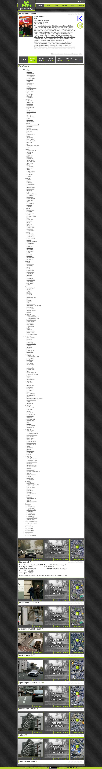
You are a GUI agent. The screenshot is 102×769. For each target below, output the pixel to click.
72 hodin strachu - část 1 (33, 431)
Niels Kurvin (53, 45)
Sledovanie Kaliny (27, 761)
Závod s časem (30, 225)
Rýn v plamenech (31, 393)
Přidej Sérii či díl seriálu (71, 54)
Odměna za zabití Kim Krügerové (34, 398)
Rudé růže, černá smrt (31, 523)
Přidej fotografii (49, 575)
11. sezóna (28, 314)
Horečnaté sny (30, 158)
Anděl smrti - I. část (32, 458)
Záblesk (28, 291)
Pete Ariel (64, 35)
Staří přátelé (29, 390)
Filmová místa (32, 59)
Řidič (28, 302)
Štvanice (29, 179)
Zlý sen (28, 169)
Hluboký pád (29, 200)
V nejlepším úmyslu (31, 319)
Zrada (28, 192)
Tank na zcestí (30, 102)
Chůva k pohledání (31, 474)
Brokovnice (29, 72)
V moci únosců (30, 326)
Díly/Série (23, 66)
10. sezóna (28, 286)
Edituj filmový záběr (61, 575)
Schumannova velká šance (33, 145)
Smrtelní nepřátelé (31, 332)
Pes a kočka (29, 256)
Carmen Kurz (50, 33)
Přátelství (29, 312)
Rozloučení (29, 205)
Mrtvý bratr (29, 417)
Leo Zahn (60, 37)
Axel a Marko (30, 281)
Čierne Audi (24, 562)
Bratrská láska (30, 388)
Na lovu (28, 276)
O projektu (81, 5)
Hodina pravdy (30, 323)
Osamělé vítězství (31, 121)
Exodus (28, 348)
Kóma (28, 396)
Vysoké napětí (30, 273)
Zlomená (29, 454)
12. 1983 (29, 500)
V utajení (29, 214)
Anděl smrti (29, 457)
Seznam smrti (30, 246)
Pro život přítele (30, 412)
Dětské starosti (30, 83)
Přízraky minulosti (31, 321)
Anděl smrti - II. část (32, 460)
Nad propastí (30, 278)
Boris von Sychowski (40, 40)
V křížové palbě (30, 184)
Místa (48, 5)
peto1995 (30, 571)
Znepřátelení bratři (31, 171)
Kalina (22, 735)
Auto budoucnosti (31, 414)
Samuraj (27, 533)
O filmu (23, 59)
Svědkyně (29, 244)
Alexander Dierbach (44, 32)
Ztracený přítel (30, 478)
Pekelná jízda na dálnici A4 (33, 124)
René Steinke (43, 43)
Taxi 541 (29, 115)
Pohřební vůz (30, 97)
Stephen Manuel (43, 27)
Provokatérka (30, 452)
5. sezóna (27, 149)
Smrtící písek (30, 105)
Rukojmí (28, 495)
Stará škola (29, 339)
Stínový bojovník (30, 116)
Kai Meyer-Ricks (65, 32)
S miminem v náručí (31, 443)
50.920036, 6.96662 (61, 568)
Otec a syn (29, 190)
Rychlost (29, 153)
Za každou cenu (30, 257)
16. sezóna (28, 429)
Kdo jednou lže (30, 358)
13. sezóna (28, 354)
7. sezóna (27, 208)
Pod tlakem (29, 361)
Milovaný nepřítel (31, 395)
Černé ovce (29, 185)
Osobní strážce (30, 367)
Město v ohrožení (31, 337)
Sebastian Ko (60, 40)
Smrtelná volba (30, 479)
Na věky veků (30, 233)
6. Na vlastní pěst (31, 506)
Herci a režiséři (72, 7)
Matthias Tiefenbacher (44, 26)
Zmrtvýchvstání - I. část (33, 484)
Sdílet (80, 54)
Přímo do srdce (30, 436)
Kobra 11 (25, 69)
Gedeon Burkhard (62, 45)
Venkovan (29, 473)
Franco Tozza (59, 30)
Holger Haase (68, 29)
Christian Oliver (60, 43)
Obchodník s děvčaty (32, 465)
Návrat (28, 262)
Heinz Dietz (67, 30)
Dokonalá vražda (31, 198)
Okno (28, 371)
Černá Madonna (30, 379)
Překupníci (29, 95)
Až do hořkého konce (32, 193)
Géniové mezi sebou (31, 372)
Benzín (28, 113)
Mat (27, 144)
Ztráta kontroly (30, 283)
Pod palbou (29, 294)
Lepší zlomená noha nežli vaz (34, 305)
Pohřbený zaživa (31, 369)
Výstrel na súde (26, 655)
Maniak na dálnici (31, 134)
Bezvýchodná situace (32, 241)
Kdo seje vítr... (30, 259)
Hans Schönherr (55, 35)
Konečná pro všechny (30, 535)
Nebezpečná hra (30, 139)
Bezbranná (29, 182)
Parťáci (28, 327)
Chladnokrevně (30, 73)
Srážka (28, 81)
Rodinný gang (30, 219)
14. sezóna (28, 381)
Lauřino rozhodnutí (31, 310)
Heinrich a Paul (30, 213)
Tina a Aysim (30, 163)
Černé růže (29, 142)
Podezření (29, 289)
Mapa (56, 5)
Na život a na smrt (31, 315)
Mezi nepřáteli (30, 352)
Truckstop (29, 176)
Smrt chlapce (30, 120)
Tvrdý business (30, 264)
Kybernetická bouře (31, 400)
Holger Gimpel (59, 33)
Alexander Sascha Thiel (66, 38)
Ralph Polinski (51, 40)
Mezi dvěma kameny (31, 88)
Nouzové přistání (31, 75)
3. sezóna (27, 99)
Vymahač (29, 345)
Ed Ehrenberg (42, 33)
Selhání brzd (30, 80)
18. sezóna (28, 481)
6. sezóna (27, 178)
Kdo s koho (29, 497)
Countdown (29, 211)
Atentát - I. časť (31, 407)
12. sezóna (28, 336)
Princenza (29, 489)
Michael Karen (63, 26)
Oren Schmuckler (45, 35)
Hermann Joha (42, 38)
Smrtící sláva (30, 94)
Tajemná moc (30, 137)
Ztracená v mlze (30, 107)
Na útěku (29, 128)
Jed (27, 92)
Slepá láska (29, 131)
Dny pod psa (30, 447)
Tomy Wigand (68, 37)
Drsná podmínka (30, 308)
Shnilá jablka (30, 89)
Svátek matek (30, 248)
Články (64, 5)
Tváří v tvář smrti (31, 304)
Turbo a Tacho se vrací (32, 435)
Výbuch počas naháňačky (30, 683)
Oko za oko (29, 347)
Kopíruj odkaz (23, 575)
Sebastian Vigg (50, 29)
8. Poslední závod (31, 516)
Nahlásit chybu (24, 767)
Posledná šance (30, 100)
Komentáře (31, 575)
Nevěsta (28, 375)
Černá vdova (30, 152)
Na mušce (29, 110)
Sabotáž (28, 222)
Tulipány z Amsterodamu (32, 132)
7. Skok (28, 505)
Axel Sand (43, 29)
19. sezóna (28, 503)
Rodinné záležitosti (31, 441)
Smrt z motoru (30, 166)
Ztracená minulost (31, 419)
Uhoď (28, 86)
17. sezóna (28, 456)
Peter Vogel (41, 37)
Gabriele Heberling (54, 27)
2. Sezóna (27, 70)
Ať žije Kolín (29, 439)
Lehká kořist (29, 221)
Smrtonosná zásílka (31, 216)
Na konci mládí (30, 364)
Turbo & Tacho (30, 416)
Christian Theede (53, 38)
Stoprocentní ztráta (31, 344)
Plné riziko (29, 300)
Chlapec (28, 181)
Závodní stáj (29, 155)
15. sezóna (28, 405)
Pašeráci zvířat (30, 270)
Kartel (28, 392)
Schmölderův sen (31, 172)
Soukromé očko (30, 227)
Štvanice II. (29, 206)
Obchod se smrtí (30, 160)
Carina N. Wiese (44, 45)
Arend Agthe (59, 29)
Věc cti (28, 164)
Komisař (28, 267)
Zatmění (28, 401)
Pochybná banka (31, 420)
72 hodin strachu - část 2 (33, 433)
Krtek (28, 147)
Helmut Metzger (38, 30)
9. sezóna (27, 261)
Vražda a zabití (29, 526)
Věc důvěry (29, 292)
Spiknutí (28, 377)
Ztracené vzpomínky (31, 140)
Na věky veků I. (31, 235)
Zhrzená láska (30, 251)
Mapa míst (69, 59)
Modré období (30, 197)
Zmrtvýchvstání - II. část (33, 485)
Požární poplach (30, 272)
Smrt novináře (30, 195)
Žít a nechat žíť (30, 350)
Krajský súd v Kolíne (28, 603)
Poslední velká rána (31, 297)
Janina (28, 136)
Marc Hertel (63, 27)
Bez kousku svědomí (32, 466)
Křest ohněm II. (31, 230)
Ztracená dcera (30, 76)
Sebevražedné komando (32, 374)
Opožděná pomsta (31, 187)
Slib (27, 299)
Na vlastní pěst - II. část (33, 356)
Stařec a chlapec (29, 530)
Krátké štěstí (29, 174)
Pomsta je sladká (31, 78)
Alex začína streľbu (27, 709)
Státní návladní (30, 324)
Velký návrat (29, 492)
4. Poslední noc (30, 513)
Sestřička (29, 284)
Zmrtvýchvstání (30, 483)
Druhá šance (30, 307)
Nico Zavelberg (54, 32)
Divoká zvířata (30, 490)
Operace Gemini (30, 385)
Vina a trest (29, 329)
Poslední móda (30, 427)
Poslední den (30, 409)
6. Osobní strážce (31, 514)
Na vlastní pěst (30, 355)
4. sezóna (27, 123)
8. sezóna (27, 232)
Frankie (28, 296)
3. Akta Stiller (30, 511)
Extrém (28, 252)
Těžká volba (29, 156)
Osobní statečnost (31, 280)
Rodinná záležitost (31, 331)
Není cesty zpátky (31, 288)
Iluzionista (29, 468)
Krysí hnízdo (29, 342)
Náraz (28, 217)
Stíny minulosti (30, 203)
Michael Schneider (51, 37)
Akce (28, 422)
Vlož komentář (40, 575)
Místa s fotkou (51, 59)
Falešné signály (30, 209)
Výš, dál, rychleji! (31, 425)
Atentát (28, 406)
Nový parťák (28, 525)
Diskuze (78, 59)
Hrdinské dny (30, 265)
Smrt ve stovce (29, 528)
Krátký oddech (30, 91)
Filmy (40, 5)
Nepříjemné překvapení (32, 129)
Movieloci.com (77, 767)
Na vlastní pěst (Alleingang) (33, 471)
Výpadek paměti (30, 189)
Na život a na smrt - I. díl (33, 316)
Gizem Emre (51, 43)
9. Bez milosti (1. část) (32, 517)
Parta (28, 201)
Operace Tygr (30, 403)
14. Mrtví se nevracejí (32, 501)
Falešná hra (29, 168)
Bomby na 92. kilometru (31, 521)
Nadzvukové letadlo (31, 444)
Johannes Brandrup (60, 42)
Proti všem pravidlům (32, 334)
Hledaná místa (41, 59)
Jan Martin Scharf (49, 30)
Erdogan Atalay (41, 42)
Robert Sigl (55, 26)
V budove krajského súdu (30, 629)
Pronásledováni (30, 451)
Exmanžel (29, 449)
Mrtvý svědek (30, 104)
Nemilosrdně (30, 249)
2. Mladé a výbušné (31, 510)
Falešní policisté (29, 532)
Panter (28, 384)
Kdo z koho (29, 254)
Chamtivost (29, 463)
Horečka (29, 268)
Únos (28, 340)
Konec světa (29, 382)
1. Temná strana (30, 508)
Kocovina (29, 476)
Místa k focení (60, 59)
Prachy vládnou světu (32, 462)
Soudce (28, 118)
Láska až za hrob (31, 161)
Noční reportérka (31, 487)
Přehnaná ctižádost (31, 112)
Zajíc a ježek (30, 126)
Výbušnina (29, 275)
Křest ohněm (30, 229)
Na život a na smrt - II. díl (33, 318)
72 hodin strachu (31, 430)
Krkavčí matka (30, 360)
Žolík (28, 108)
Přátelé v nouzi (30, 243)
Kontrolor (29, 411)
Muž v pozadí (30, 363)
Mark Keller (50, 42)
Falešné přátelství (31, 238)
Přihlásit (80, 2)
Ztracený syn (30, 387)
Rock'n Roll (29, 224)
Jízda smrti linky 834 (31, 150)
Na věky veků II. (31, 236)
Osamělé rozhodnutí (31, 493)
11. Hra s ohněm (31, 519)
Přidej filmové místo (57, 54)
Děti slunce (29, 84)
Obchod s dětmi (30, 470)
